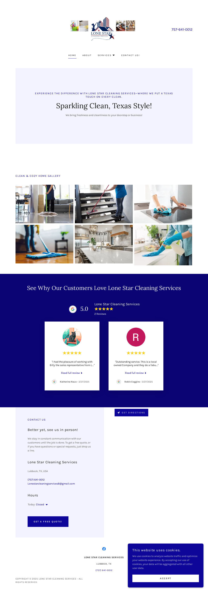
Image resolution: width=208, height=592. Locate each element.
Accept (165, 578)
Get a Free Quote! (48, 521)
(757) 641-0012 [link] (36, 479)
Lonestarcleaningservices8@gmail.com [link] (51, 483)
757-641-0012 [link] (182, 29)
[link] (104, 29)
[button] (106, 55)
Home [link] (72, 55)
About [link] (87, 55)
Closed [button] (40, 504)
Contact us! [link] (130, 55)
